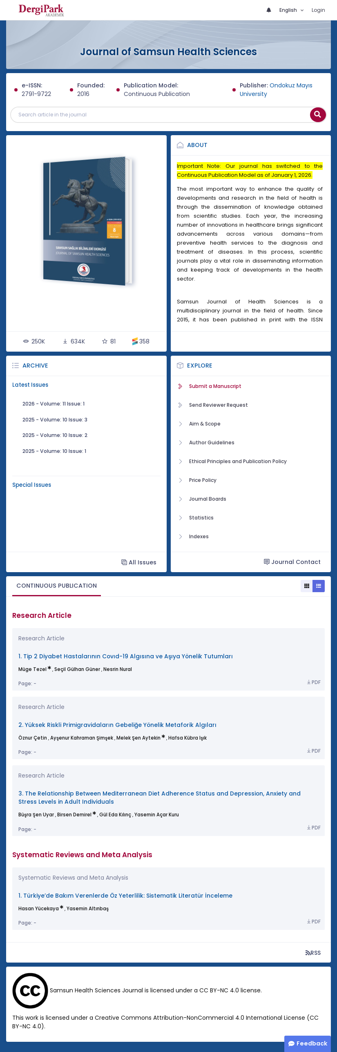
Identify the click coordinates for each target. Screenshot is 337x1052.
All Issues (138, 562)
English (288, 10)
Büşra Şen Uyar (36, 814)
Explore (199, 365)
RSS (313, 952)
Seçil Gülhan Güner (77, 669)
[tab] (56, 586)
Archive (35, 365)
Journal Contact (292, 562)
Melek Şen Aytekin (138, 738)
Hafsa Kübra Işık (187, 738)
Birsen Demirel (74, 814)
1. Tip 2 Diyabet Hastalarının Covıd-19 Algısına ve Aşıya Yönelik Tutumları (125, 656)
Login (318, 10)
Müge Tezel (32, 669)
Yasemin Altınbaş (88, 908)
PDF (313, 682)
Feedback (312, 1043)
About (197, 145)
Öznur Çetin (32, 738)
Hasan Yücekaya (38, 908)
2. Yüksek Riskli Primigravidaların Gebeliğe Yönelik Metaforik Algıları (117, 725)
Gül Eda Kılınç (115, 814)
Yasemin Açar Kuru (156, 814)
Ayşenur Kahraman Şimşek (81, 738)
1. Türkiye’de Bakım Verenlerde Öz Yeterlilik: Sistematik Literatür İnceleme (125, 896)
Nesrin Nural (117, 669)
